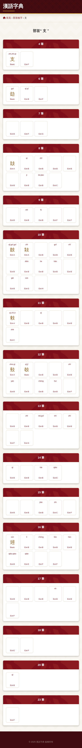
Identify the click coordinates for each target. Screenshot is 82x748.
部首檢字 (17, 18)
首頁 (7, 18)
